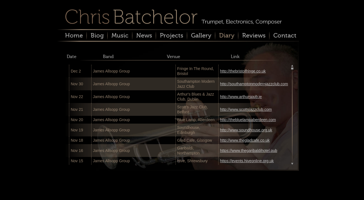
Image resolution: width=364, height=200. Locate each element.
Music (120, 35)
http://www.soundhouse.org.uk (246, 130)
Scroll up (292, 66)
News (144, 35)
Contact (284, 35)
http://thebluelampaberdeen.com (248, 120)
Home (74, 35)
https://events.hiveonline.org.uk (247, 161)
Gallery (201, 35)
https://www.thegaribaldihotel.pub (248, 150)
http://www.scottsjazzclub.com (246, 109)
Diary (226, 35)
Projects (171, 35)
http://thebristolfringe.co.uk (243, 71)
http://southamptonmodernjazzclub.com (254, 84)
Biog (97, 35)
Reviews (254, 35)
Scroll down (292, 163)
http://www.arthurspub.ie (241, 96)
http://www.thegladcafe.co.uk (244, 140)
